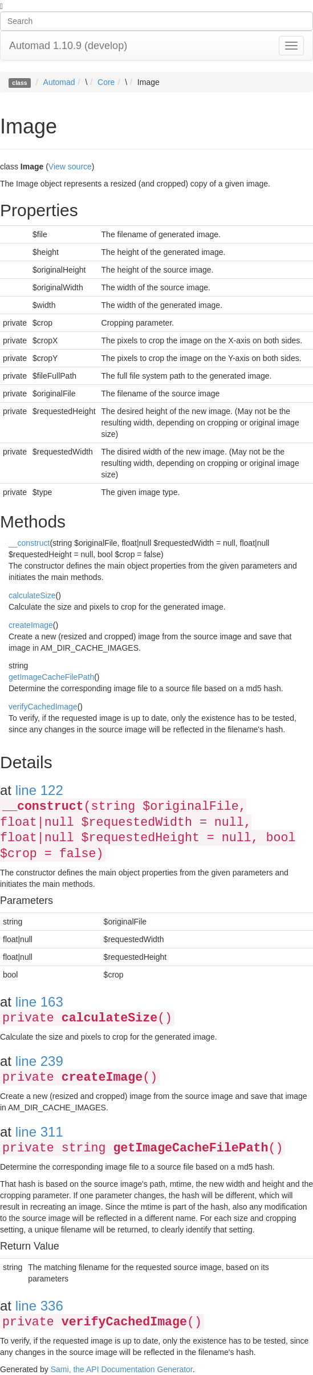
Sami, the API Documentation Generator (122, 1369)
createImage (31, 625)
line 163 (39, 1001)
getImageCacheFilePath (51, 677)
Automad (59, 82)
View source (70, 166)
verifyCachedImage (43, 706)
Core (106, 82)
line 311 (39, 1131)
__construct (29, 542)
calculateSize (32, 595)
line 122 (39, 790)
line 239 (39, 1061)
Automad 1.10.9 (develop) (68, 45)
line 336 (39, 1305)
